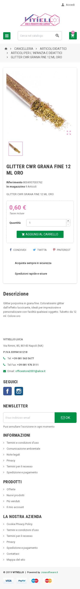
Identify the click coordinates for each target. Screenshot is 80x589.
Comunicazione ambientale (23, 448)
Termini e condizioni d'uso (22, 442)
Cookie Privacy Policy (19, 524)
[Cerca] (40, 35)
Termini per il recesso (19, 466)
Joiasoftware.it (49, 572)
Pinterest (61, 249)
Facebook (7, 391)
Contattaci (12, 553)
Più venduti (13, 501)
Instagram (19, 391)
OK (65, 417)
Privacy (10, 460)
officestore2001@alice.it (30, 371)
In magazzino (15, 186)
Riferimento (14, 182)
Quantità (15, 222)
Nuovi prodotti (15, 495)
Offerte (10, 489)
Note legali (13, 454)
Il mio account (15, 507)
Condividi (18, 249)
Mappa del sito (15, 559)
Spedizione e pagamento (22, 472)
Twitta (40, 249)
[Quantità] (46, 222)
